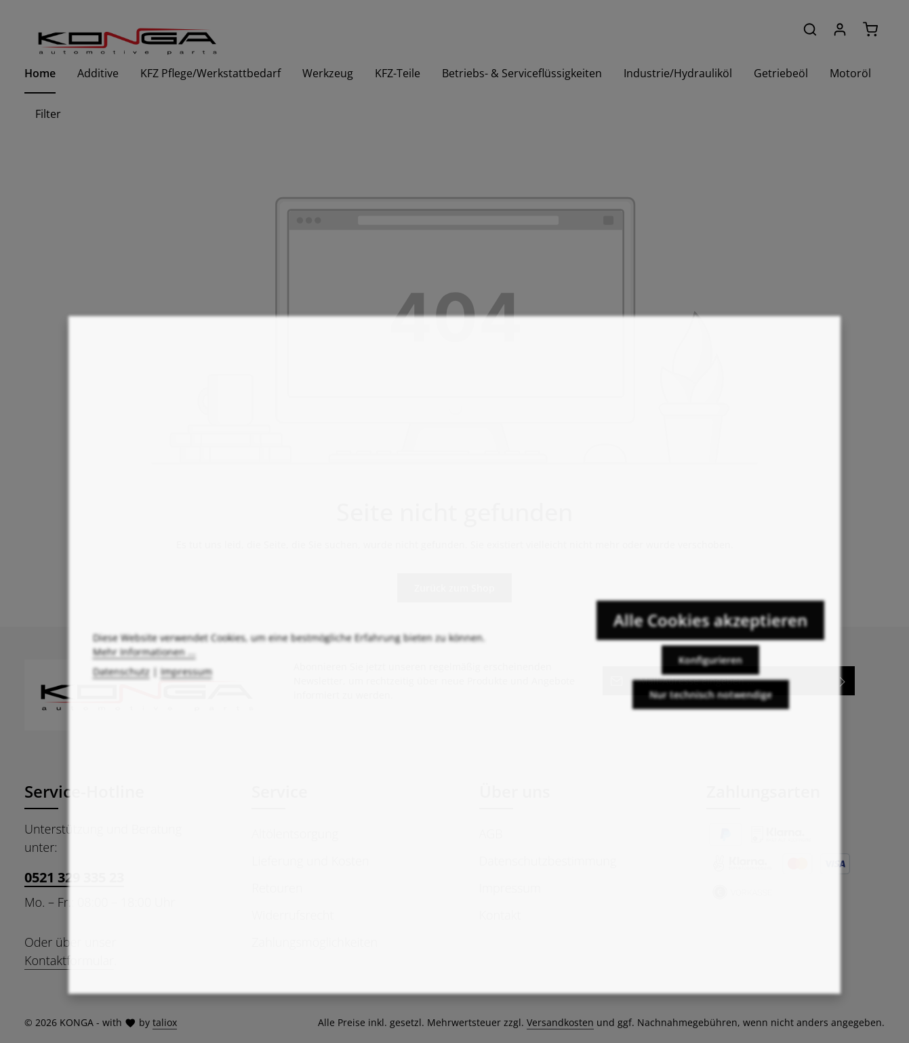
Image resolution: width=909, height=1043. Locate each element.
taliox (165, 1022)
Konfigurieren (710, 674)
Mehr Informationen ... (144, 666)
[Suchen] (810, 29)
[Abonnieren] (843, 680)
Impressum (186, 686)
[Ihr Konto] (839, 29)
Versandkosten (560, 1022)
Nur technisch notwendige (710, 708)
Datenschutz (121, 686)
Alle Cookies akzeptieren (710, 634)
